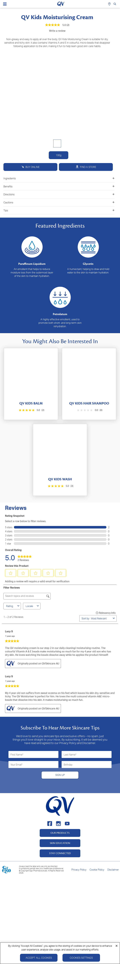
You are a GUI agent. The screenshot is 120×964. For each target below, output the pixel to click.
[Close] (116, 945)
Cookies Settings (81, 957)
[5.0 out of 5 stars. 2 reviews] (31, 410)
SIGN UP (60, 774)
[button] (10, 573)
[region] (60, 953)
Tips (58, 210)
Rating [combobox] (13, 606)
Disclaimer (113, 869)
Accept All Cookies (39, 957)
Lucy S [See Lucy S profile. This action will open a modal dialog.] (9, 631)
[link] (24, 557)
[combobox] (101, 618)
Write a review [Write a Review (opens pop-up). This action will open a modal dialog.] (57, 30)
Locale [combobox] (33, 606)
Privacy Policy (78, 869)
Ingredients (58, 178)
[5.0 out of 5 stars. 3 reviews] (60, 486)
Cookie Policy (97, 869)
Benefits (58, 186)
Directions (58, 194)
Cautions (58, 202)
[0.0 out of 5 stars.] (89, 410)
